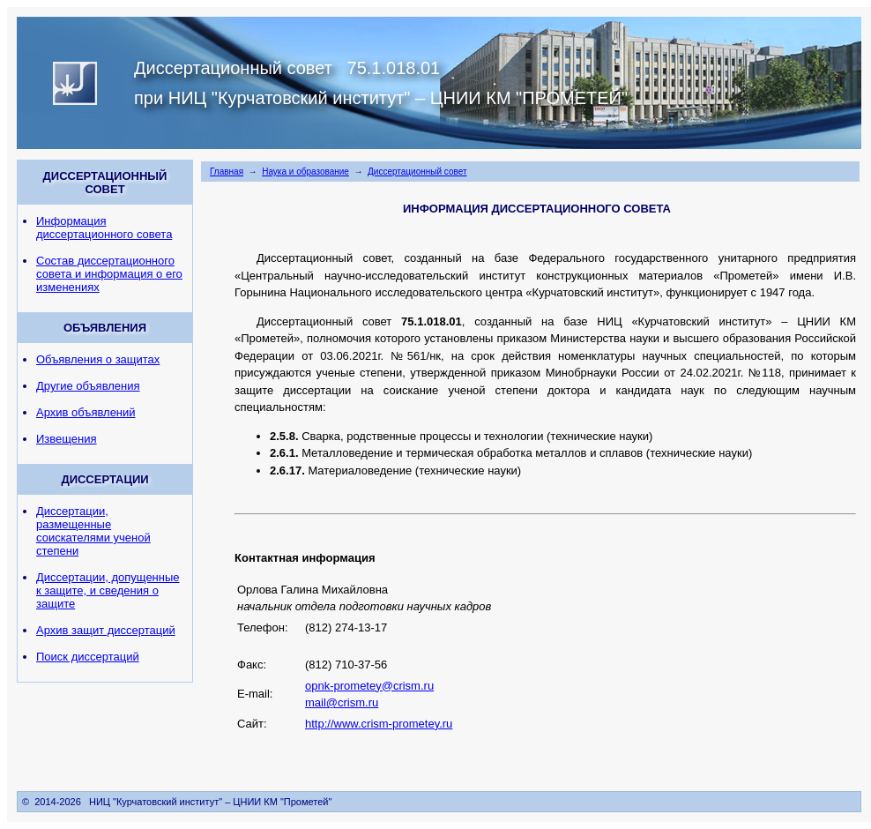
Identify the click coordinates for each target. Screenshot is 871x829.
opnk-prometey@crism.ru (369, 685)
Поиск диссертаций (87, 656)
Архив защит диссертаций (105, 630)
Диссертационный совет (417, 171)
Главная (226, 171)
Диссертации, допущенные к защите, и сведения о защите (108, 590)
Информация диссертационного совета (104, 227)
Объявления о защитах (98, 359)
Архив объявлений (86, 412)
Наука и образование (305, 171)
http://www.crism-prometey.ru (378, 723)
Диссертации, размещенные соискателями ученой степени (93, 530)
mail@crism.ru (341, 702)
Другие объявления (88, 385)
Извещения (66, 438)
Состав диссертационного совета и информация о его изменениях (109, 274)
